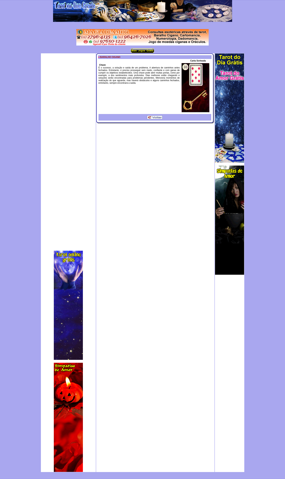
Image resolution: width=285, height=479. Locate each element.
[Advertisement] (68, 149)
